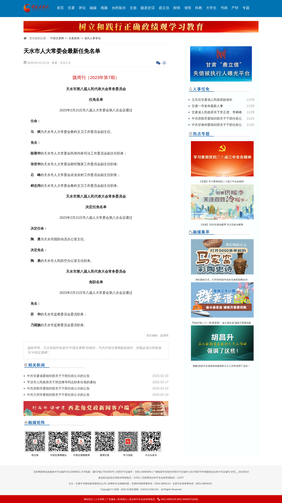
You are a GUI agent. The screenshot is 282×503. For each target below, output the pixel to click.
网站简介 (88, 499)
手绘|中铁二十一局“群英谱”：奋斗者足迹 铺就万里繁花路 (221, 322)
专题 (245, 8)
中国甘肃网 (57, 38)
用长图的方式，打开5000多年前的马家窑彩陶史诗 (221, 279)
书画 (224, 8)
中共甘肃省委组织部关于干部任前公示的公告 (58, 376)
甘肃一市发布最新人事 (207, 106)
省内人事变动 (92, 38)
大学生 (211, 8)
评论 (82, 8)
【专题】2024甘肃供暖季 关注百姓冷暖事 (221, 224)
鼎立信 (164, 8)
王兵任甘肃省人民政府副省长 (212, 99)
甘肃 (71, 8)
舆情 (176, 8)
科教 (198, 8)
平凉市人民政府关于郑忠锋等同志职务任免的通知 (61, 382)
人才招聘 (99, 499)
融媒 (93, 8)
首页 (60, 8)
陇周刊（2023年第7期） (96, 77)
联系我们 (122, 499)
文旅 (133, 8)
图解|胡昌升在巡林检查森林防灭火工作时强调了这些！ (221, 366)
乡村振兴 (119, 8)
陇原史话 (148, 8)
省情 (187, 8)
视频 (104, 8)
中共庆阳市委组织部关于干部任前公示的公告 (58, 388)
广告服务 (111, 499)
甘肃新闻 (74, 38)
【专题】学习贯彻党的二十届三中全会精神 (221, 181)
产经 (235, 8)
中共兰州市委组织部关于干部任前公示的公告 (58, 394)
